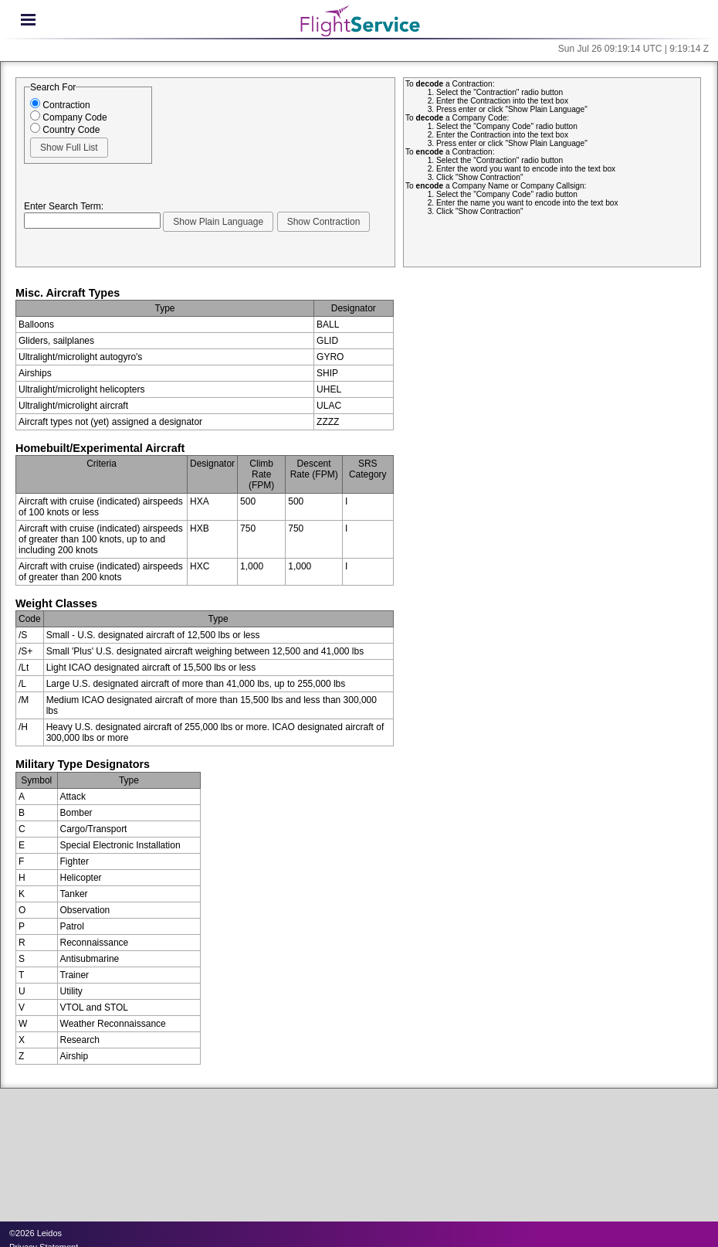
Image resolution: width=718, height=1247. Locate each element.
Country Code (65, 129)
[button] (69, 148)
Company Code (68, 117)
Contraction (60, 105)
